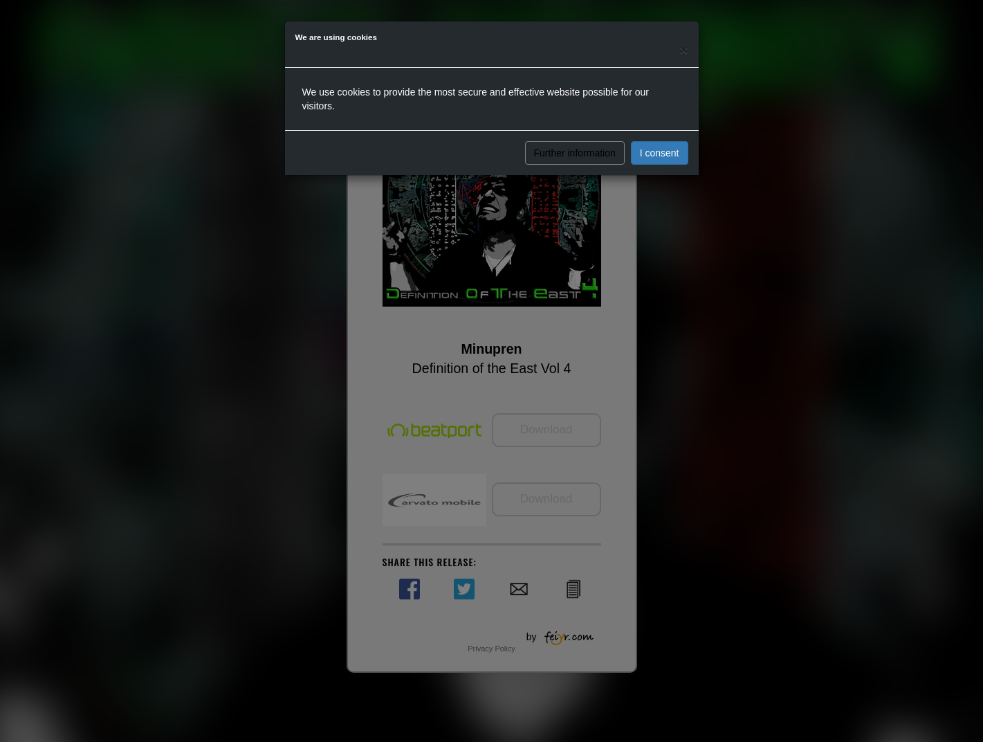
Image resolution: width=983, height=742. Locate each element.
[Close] (683, 49)
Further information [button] (575, 153)
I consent (659, 153)
